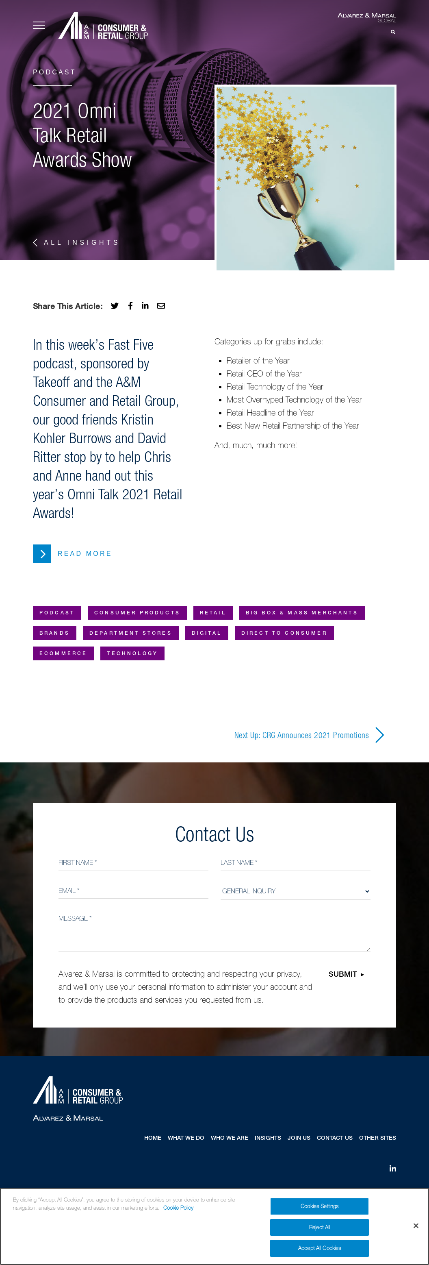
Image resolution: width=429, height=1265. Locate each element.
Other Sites (377, 1138)
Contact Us (335, 1138)
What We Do (186, 1138)
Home (152, 1138)
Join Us (299, 1138)
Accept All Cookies (319, 1248)
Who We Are (229, 1138)
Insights (268, 1138)
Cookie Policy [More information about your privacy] (178, 1208)
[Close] (416, 1226)
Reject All (319, 1227)
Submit (343, 975)
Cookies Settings (319, 1206)
